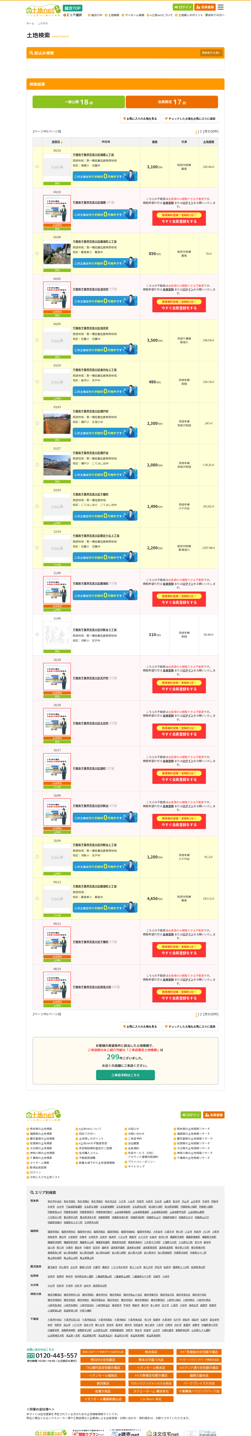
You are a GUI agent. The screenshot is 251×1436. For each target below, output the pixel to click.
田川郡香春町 (71, 1252)
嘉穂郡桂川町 (55, 1252)
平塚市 (126, 1305)
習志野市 (214, 1319)
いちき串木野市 (119, 1267)
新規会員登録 (38, 1167)
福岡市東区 (53, 1231)
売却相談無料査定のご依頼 (95, 1148)
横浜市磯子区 (151, 1294)
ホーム (30, 23)
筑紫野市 (52, 1236)
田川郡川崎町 (119, 1252)
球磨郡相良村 (170, 1217)
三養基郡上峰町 (122, 1276)
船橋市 (156, 1319)
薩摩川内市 (85, 1267)
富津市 (119, 1324)
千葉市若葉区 (105, 1319)
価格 (154, 142)
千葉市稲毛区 (89, 1319)
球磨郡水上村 (153, 1217)
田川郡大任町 (135, 1252)
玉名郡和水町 (139, 1206)
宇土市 (185, 1201)
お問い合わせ (136, 1134)
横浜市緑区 (83, 1299)
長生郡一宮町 (73, 1335)
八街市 (159, 1324)
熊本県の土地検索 (41, 1129)
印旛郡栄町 (53, 1330)
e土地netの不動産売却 (93, 1143)
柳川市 (179, 1231)
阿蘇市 (214, 1201)
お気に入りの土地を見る (140, 118)
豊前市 (78, 1247)
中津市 (69, 1285)
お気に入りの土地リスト (45, 1177)
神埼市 (69, 1276)
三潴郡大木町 (170, 1242)
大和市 (183, 1305)
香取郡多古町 (84, 1330)
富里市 (186, 1324)
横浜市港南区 (55, 1299)
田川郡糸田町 (103, 1252)
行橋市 (69, 1247)
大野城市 (72, 1236)
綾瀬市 (212, 1305)
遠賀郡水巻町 (134, 1247)
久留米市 (169, 1231)
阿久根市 (63, 1267)
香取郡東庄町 (183, 1330)
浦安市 (128, 1324)
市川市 (147, 1319)
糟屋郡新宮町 (71, 1242)
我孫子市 (88, 1324)
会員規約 (133, 1148)
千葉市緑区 (120, 1319)
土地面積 (208, 142)
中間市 (87, 1247)
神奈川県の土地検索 (42, 1153)
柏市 (50, 1324)
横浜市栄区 (113, 1299)
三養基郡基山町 (103, 1276)
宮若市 (96, 1247)
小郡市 (215, 1231)
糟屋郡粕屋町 (103, 1242)
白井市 (177, 1324)
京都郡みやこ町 (198, 1252)
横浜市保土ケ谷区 (132, 1294)
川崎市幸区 (189, 1299)
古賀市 (103, 1236)
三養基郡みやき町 (141, 1276)
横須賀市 (116, 1305)
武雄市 (156, 1276)
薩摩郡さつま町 (181, 1267)
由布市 (87, 1285)
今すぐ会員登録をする (179, 218)
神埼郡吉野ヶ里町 (84, 1276)
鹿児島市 (52, 1267)
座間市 (203, 1305)
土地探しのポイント (91, 1138)
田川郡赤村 (150, 1252)
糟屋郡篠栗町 (193, 1236)
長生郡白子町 (121, 1335)
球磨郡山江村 (202, 1217)
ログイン (183, 7)
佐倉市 (204, 1319)
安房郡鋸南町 (117, 1330)
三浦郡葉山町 (55, 1310)
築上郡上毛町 (71, 1257)
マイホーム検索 (39, 1163)
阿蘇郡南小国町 (189, 1206)
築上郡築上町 (87, 1257)
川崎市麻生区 (103, 1305)
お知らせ (133, 1129)
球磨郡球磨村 (55, 1222)
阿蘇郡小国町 (206, 1206)
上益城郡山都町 (196, 1211)
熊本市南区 (97, 1201)
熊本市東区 (69, 1201)
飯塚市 (207, 1242)
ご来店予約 (135, 1138)
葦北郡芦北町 (71, 1217)
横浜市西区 (88, 1294)
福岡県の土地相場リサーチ (193, 1134)
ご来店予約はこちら (125, 1075)
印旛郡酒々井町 (209, 1324)
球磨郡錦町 (104, 1217)
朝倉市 (132, 1236)
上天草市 (195, 1201)
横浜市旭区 (69, 1299)
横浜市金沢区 (167, 1294)
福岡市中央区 (84, 1231)
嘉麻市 (105, 1247)
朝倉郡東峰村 (135, 1242)
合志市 (60, 1206)
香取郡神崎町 (68, 1330)
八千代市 (77, 1324)
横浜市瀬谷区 (98, 1299)
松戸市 (177, 1319)
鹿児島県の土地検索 (42, 1138)
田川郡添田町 (87, 1252)
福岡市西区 (113, 1231)
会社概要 (133, 1143)
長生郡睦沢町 (89, 1335)
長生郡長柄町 (137, 1335)
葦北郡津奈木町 (88, 1217)
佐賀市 (51, 1276)
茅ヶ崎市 (155, 1305)
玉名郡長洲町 (123, 1206)
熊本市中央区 (55, 1201)
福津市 (112, 1236)
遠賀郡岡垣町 (150, 1247)
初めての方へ (87, 1134)
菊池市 (176, 1201)
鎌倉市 (135, 1305)
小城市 (165, 1276)
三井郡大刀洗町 (152, 1242)
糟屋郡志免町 (209, 1236)
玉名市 (158, 1201)
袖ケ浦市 (149, 1324)
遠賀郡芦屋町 (118, 1247)
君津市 (110, 1324)
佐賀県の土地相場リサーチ (193, 1143)
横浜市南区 (115, 1294)
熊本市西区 (83, 1201)
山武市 (156, 1330)
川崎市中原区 (204, 1299)
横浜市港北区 (183, 1294)
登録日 (56, 142)
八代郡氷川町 (55, 1217)
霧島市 (105, 1267)
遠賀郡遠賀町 (166, 1247)
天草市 (51, 1206)
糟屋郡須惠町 (55, 1242)
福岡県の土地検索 (41, 1134)
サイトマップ (136, 1166)
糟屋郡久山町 (87, 1242)
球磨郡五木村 (186, 1217)
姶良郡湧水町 (198, 1267)
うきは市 (122, 1236)
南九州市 (148, 1267)
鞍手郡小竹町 (182, 1247)
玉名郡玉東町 (91, 1206)
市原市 (57, 1324)
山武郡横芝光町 (56, 1335)
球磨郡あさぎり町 (73, 1222)
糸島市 (153, 1236)
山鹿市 (167, 1201)
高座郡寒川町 (71, 1310)
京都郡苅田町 (181, 1252)
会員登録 (205, 7)
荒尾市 (140, 1201)
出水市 (73, 1267)
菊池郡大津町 (155, 1206)
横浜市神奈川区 (72, 1294)
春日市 (62, 1236)
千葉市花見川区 (72, 1319)
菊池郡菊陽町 (172, 1206)
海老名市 (193, 1305)
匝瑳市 (147, 1330)
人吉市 (131, 1201)
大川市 (206, 1231)
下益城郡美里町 (74, 1206)
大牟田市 (158, 1231)
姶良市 (167, 1267)
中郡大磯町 (86, 1310)
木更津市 (167, 1319)
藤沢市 (144, 1305)
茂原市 (129, 1330)
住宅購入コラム (88, 1153)
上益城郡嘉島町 (141, 1211)
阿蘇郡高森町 (71, 1211)
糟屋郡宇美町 (177, 1236)
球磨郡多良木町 (120, 1217)
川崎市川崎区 (174, 1299)
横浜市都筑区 (158, 1299)
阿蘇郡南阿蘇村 (104, 1211)
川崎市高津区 (55, 1305)
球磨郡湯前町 (137, 1217)
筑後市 (197, 1231)
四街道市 (138, 1324)
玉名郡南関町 (107, 1206)
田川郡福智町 (165, 1252)
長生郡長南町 (153, 1335)
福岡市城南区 (128, 1231)
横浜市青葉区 (142, 1299)
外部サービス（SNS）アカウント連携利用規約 (143, 1155)
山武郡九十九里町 (201, 1330)
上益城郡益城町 (159, 1211)
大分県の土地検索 (41, 1148)
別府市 (60, 1285)
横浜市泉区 (127, 1299)
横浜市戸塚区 (199, 1294)
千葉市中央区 (55, 1319)
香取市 (195, 1324)
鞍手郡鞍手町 (198, 1247)
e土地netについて (90, 1129)
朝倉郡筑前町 (119, 1242)
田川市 (51, 1247)
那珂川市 (163, 1236)
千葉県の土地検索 (41, 1158)
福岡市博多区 (68, 1231)
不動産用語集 (87, 1158)
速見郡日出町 (100, 1285)
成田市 (195, 1319)
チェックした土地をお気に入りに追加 (190, 118)
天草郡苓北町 (92, 1222)
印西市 (168, 1324)
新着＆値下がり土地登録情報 (97, 1163)
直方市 (198, 1242)
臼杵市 (78, 1285)
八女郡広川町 (186, 1242)
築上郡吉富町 (55, 1257)
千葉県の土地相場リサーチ (193, 1158)
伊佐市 (158, 1267)
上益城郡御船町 (122, 1211)
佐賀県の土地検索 (41, 1143)
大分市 (51, 1285)
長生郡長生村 (105, 1335)
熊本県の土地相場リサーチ (193, 1129)
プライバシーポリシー (142, 1162)
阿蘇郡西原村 (87, 1211)
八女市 (188, 1231)
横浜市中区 (102, 1294)
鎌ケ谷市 (100, 1324)
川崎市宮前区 (87, 1305)
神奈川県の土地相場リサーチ (195, 1153)
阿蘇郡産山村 (55, 1211)
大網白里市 (168, 1330)
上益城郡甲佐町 (178, 1211)
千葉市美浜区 (135, 1319)
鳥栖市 (60, 1276)
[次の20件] (210, 131)
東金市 (138, 1330)
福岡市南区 (99, 1231)
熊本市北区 (111, 1201)
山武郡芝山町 (101, 1330)
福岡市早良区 (144, 1231)
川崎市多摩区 (71, 1305)
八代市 (122, 1201)
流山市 (66, 1324)
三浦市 (174, 1305)
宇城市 (205, 1201)
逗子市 (165, 1305)
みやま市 (143, 1236)
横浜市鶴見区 (55, 1294)
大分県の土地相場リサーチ (193, 1148)
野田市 (186, 1319)
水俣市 (149, 1201)
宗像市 (82, 1236)
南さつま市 (135, 1267)
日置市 (96, 1267)
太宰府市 (93, 1236)
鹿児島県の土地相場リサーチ (195, 1138)
